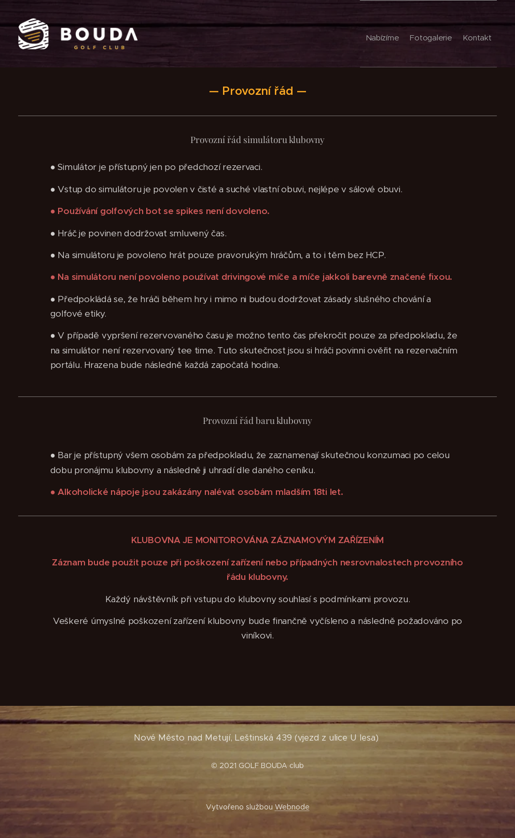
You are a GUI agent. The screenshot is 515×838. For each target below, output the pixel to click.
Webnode (292, 807)
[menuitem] (450, 33)
